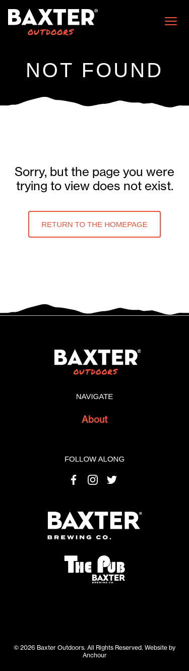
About (94, 419)
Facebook (73, 479)
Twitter (111, 479)
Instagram (92, 479)
